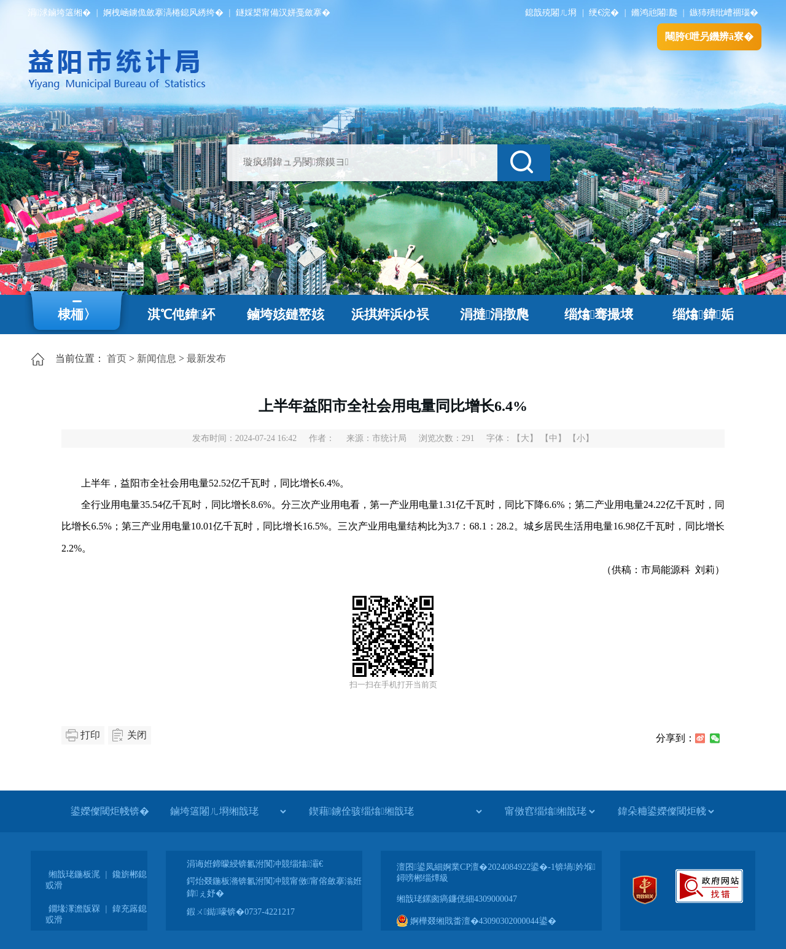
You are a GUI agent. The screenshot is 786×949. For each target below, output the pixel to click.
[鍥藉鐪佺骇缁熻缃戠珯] (395, 811)
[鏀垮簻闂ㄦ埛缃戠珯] (228, 811)
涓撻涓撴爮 (494, 314)
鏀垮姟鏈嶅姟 (285, 314)
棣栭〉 (77, 314)
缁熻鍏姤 (702, 314)
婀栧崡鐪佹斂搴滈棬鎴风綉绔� (163, 12)
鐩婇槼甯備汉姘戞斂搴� (283, 12)
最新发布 (206, 358)
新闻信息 (156, 358)
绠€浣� (604, 12)
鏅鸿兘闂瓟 (654, 12)
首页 (116, 358)
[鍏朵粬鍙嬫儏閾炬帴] (665, 811)
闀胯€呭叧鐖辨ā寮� (709, 36)
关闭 (137, 735)
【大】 (525, 438)
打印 (90, 735)
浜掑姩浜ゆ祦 (390, 314)
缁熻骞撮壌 (599, 314)
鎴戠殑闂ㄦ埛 (551, 12)
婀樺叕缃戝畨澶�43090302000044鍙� (476, 921)
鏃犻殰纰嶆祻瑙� (724, 12)
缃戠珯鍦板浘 (74, 874)
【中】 (553, 438)
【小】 (581, 438)
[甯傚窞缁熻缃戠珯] (549, 811)
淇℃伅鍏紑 (181, 314)
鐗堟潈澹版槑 (74, 908)
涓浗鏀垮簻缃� (59, 12)
